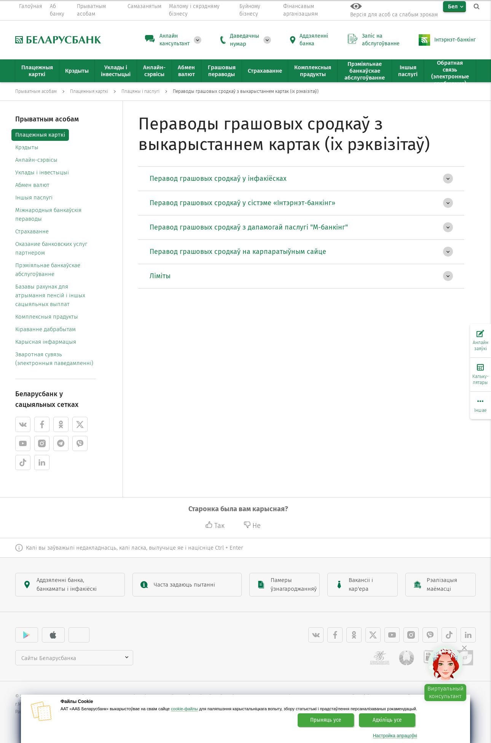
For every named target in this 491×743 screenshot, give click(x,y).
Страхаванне (32, 231)
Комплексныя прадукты (46, 316)
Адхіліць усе (387, 720)
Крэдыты (26, 147)
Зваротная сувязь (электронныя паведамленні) (54, 359)
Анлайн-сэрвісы (36, 159)
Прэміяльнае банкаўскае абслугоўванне (47, 269)
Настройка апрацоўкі (395, 735)
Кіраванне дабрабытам (45, 329)
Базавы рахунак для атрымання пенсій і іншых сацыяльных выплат (50, 295)
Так (216, 525)
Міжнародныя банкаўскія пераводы (48, 214)
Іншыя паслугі (34, 197)
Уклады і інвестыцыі (42, 172)
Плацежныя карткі (40, 134)
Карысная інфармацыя (45, 341)
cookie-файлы (184, 708)
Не (252, 525)
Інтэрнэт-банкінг (455, 40)
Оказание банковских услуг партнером (51, 248)
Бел (453, 6)
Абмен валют (32, 185)
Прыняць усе (325, 720)
